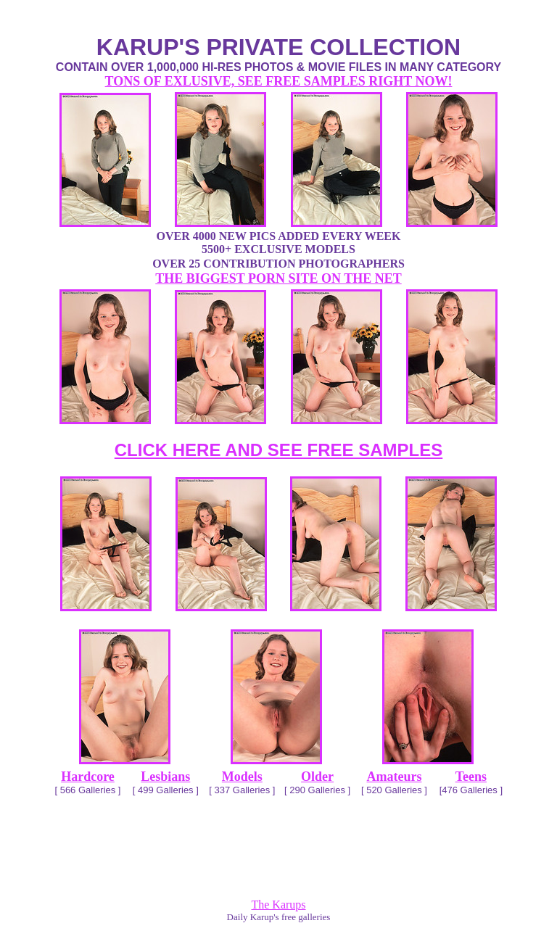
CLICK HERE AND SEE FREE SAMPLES (279, 450)
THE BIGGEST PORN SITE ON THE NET (278, 278)
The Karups (278, 904)
